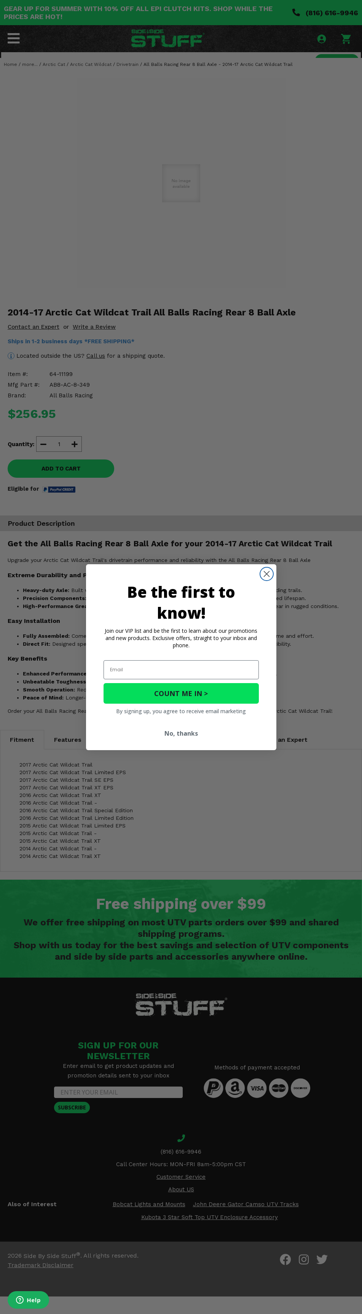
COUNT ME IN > (181, 693)
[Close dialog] (266, 574)
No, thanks (181, 733)
